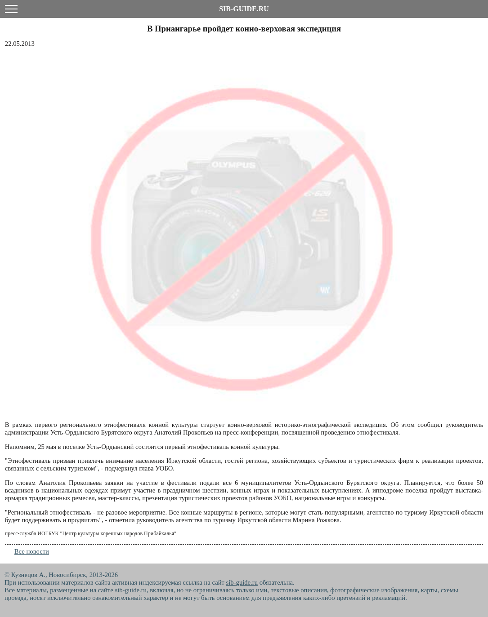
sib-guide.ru (242, 582)
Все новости (31, 551)
